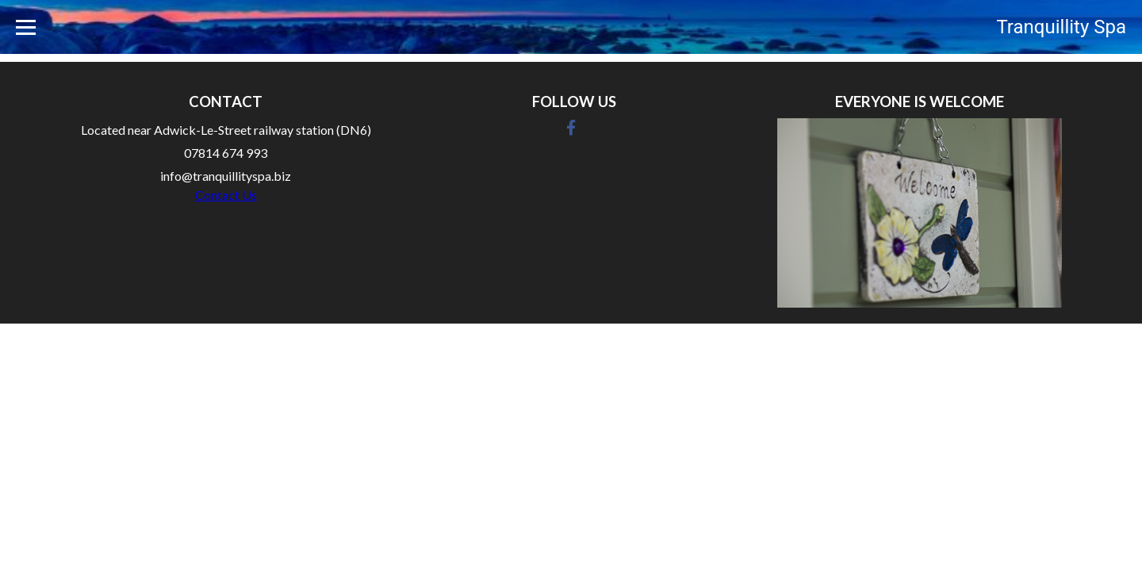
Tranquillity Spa (1061, 27)
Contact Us (226, 194)
